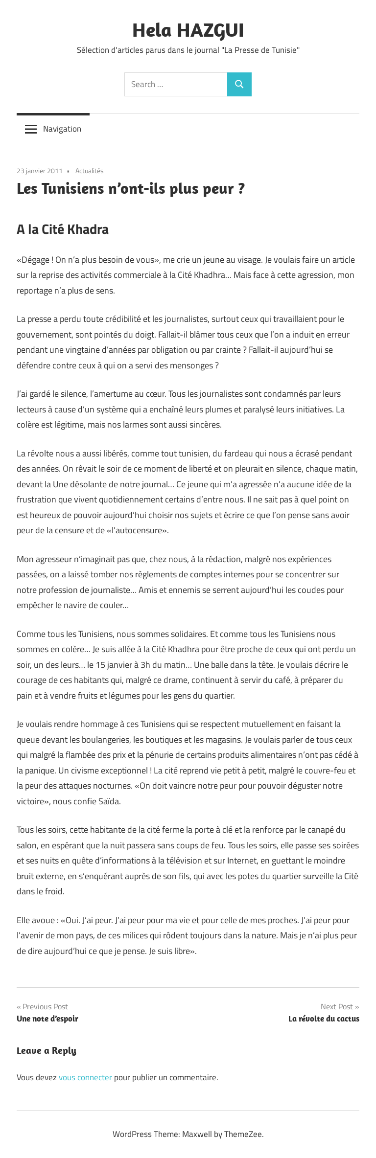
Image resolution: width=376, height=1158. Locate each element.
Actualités (89, 170)
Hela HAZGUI (188, 29)
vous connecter (85, 1077)
